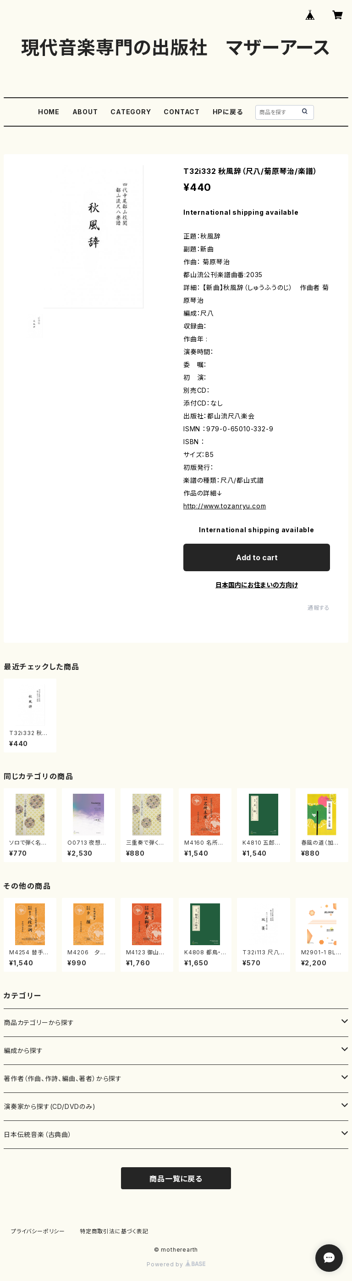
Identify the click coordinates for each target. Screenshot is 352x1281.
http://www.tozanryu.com (224, 506)
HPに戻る (228, 112)
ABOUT (85, 112)
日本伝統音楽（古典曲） (38, 1134)
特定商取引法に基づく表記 (114, 1231)
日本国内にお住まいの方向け (256, 585)
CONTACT (182, 112)
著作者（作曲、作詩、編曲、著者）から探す (63, 1078)
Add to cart (257, 557)
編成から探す (23, 1050)
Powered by (176, 1264)
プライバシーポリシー (38, 1231)
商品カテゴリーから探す (39, 1022)
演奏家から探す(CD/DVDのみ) (50, 1106)
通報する (319, 607)
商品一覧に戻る (176, 1178)
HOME (49, 112)
